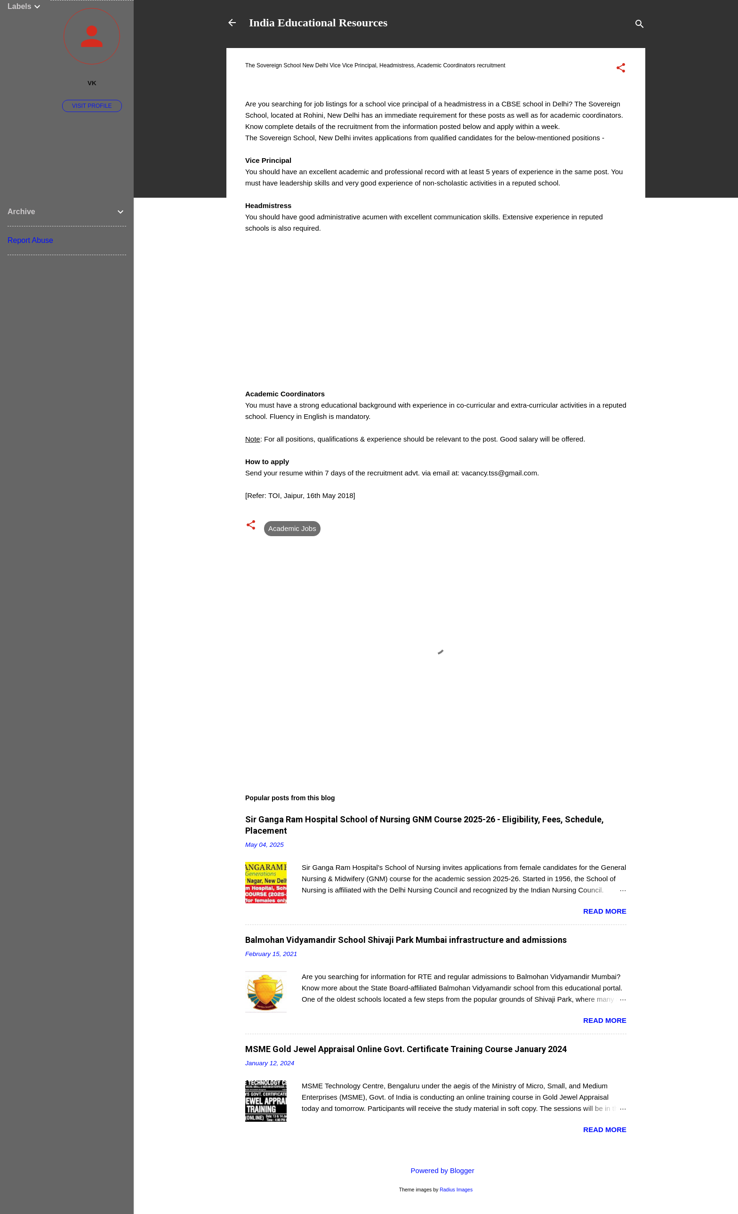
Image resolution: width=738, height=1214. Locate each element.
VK (92, 83)
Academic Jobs (292, 528)
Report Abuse (30, 240)
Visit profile (92, 106)
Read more (604, 911)
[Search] (639, 25)
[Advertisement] (435, 322)
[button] (620, 69)
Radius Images (456, 1189)
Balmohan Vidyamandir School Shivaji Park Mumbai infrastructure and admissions (406, 940)
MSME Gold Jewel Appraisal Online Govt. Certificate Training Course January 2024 (406, 1049)
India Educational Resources (318, 22)
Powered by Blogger (435, 1170)
